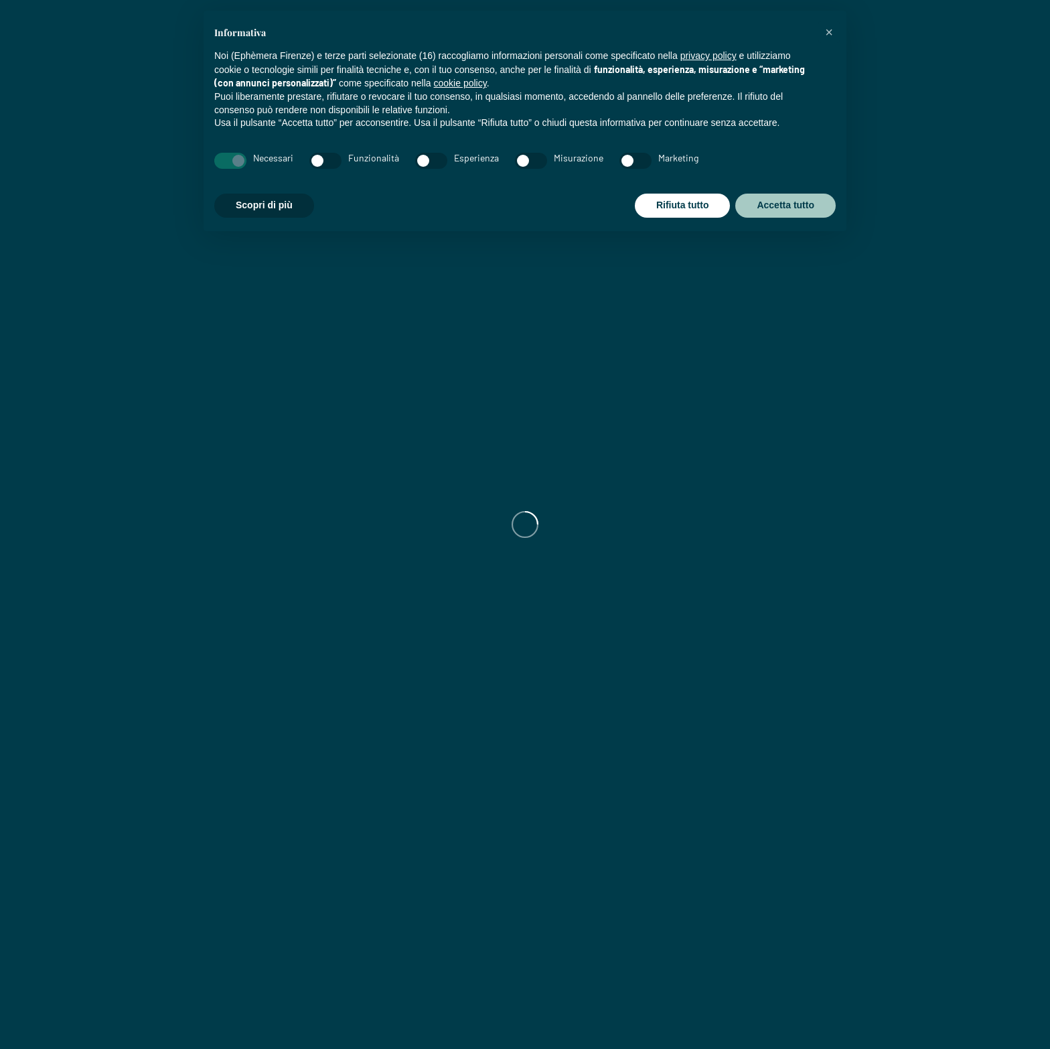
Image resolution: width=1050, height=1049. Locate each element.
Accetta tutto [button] (785, 205)
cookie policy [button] (460, 83)
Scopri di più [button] (264, 205)
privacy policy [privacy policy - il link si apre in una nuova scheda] (708, 55)
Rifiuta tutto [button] (682, 205)
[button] (829, 32)
